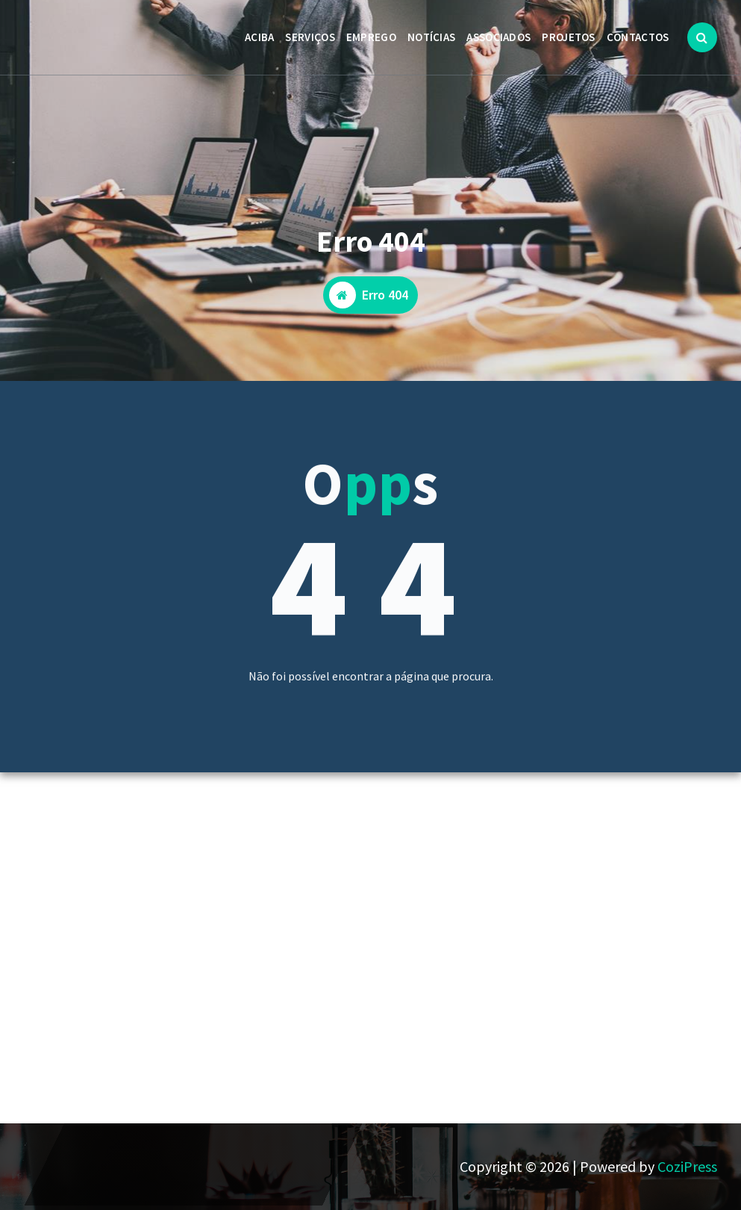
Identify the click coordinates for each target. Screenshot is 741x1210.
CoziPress (687, 1166)
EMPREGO (371, 37)
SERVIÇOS (309, 37)
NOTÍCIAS (431, 37)
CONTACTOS (638, 37)
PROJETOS (568, 37)
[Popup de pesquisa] (702, 37)
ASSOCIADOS (498, 37)
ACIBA (260, 37)
